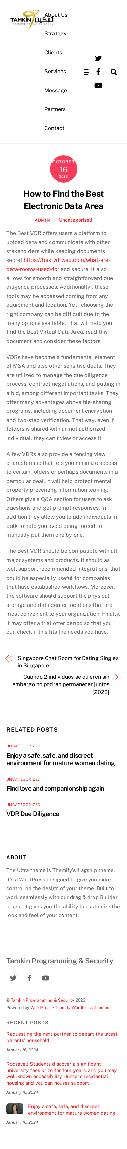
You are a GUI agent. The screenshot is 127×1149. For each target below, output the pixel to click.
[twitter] (98, 57)
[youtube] (98, 85)
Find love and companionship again (55, 788)
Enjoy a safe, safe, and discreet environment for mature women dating (60, 759)
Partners (55, 109)
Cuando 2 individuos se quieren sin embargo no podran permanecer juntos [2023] (60, 684)
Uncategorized (75, 220)
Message (55, 90)
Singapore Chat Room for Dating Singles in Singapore (68, 662)
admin (42, 220)
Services (55, 71)
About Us (55, 15)
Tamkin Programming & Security (43, 1000)
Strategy (55, 33)
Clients (53, 52)
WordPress (40, 1007)
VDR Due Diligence (32, 813)
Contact (54, 128)
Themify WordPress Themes (82, 1007)
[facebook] (98, 71)
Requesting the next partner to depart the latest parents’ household (62, 1037)
